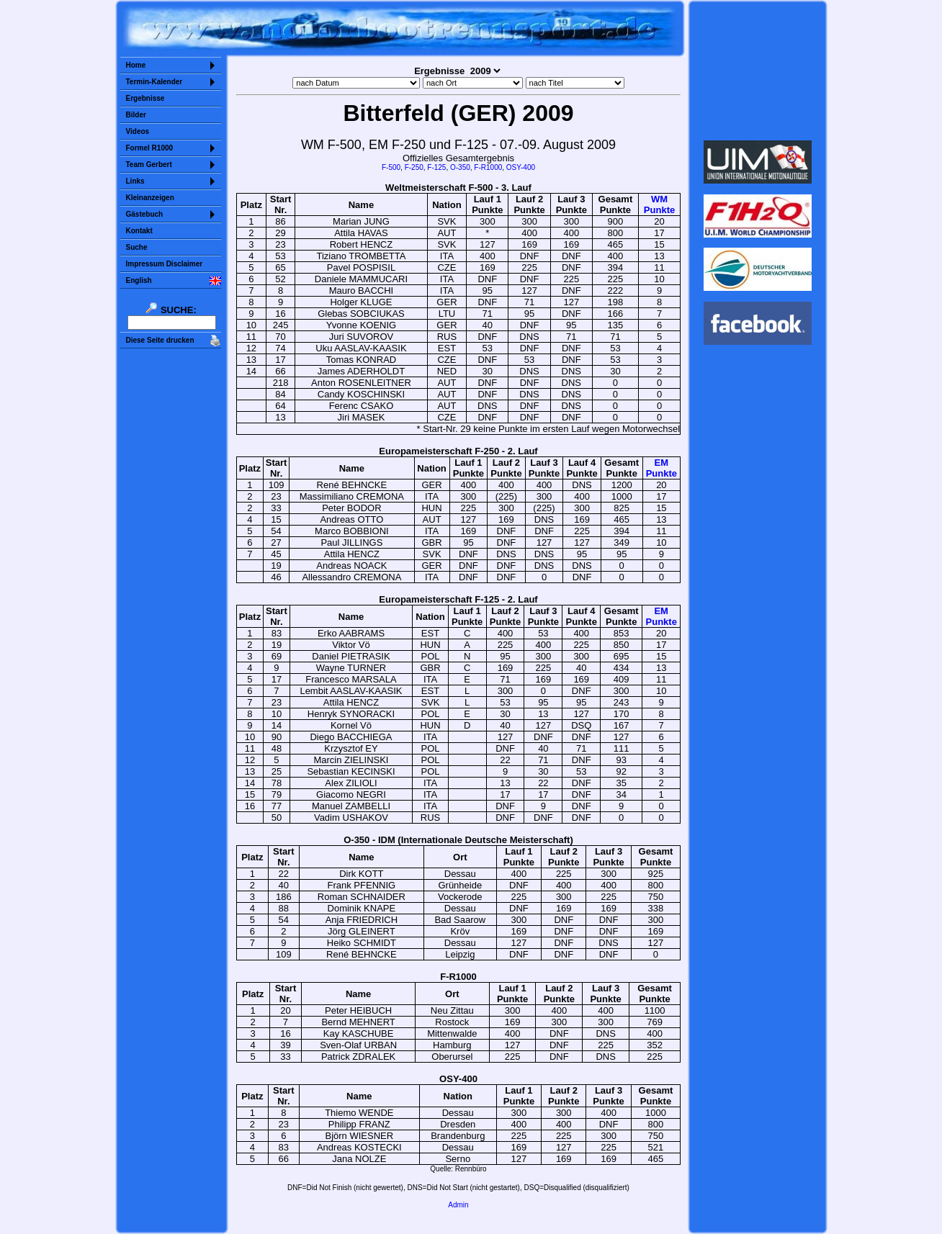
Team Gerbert (149, 164)
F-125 (436, 167)
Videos (138, 131)
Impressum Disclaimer (164, 264)
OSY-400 (520, 167)
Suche (137, 247)
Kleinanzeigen (150, 198)
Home (136, 65)
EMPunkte (661, 468)
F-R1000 (488, 167)
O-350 (460, 167)
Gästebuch (144, 214)
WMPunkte (659, 204)
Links (135, 181)
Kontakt (139, 231)
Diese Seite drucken (160, 340)
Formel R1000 (150, 148)
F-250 (414, 167)
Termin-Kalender (154, 82)
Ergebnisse (145, 98)
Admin (458, 1205)
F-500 (391, 167)
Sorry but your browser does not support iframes (757, 71)
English (139, 280)
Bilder (136, 115)
